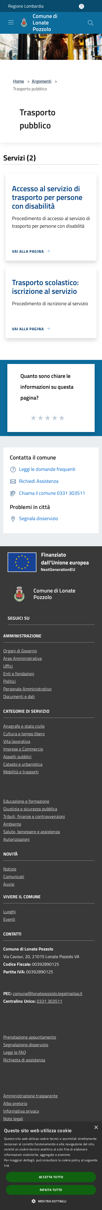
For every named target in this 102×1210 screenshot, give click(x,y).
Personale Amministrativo (27, 689)
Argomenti (41, 81)
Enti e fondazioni (18, 673)
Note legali (13, 1118)
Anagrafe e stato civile (24, 726)
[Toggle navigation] (11, 22)
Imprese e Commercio (23, 749)
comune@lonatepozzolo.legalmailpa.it (47, 993)
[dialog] (51, 1166)
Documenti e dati (19, 696)
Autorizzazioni (16, 839)
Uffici (8, 666)
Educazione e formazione (26, 801)
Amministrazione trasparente (30, 1095)
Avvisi (8, 884)
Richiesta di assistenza (24, 1060)
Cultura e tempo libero (24, 733)
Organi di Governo (20, 650)
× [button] (96, 1128)
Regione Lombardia (26, 6)
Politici (9, 681)
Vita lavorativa (16, 741)
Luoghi (9, 911)
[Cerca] (90, 23)
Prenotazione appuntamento (29, 1037)
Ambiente (12, 824)
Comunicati (13, 876)
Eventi (9, 919)
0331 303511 (49, 1001)
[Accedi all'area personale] (81, 6)
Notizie (9, 869)
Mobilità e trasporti (21, 771)
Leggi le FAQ (14, 1052)
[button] (51, 1201)
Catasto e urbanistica (22, 764)
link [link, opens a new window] (6, 1165)
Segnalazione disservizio (25, 1044)
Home (18, 81)
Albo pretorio (15, 1103)
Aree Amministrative (22, 658)
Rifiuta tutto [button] (51, 1189)
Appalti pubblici (17, 756)
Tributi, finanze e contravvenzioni (34, 816)
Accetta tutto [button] (51, 1177)
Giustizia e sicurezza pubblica (30, 808)
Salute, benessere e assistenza (31, 831)
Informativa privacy (21, 1111)
